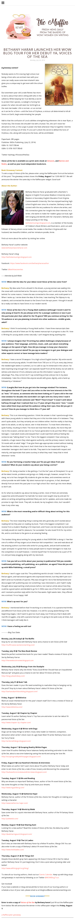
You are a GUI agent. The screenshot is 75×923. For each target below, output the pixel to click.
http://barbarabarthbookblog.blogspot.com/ (20, 691)
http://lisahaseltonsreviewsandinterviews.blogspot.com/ (24, 772)
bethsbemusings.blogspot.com (38, 223)
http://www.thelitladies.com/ (13, 849)
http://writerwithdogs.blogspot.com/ (16, 741)
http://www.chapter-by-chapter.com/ (16, 722)
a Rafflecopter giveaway (11, 915)
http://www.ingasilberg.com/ (13, 787)
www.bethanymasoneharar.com (14, 248)
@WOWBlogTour (52, 877)
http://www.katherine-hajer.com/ (15, 803)
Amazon (50, 161)
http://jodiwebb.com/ (10, 818)
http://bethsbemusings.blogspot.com (17, 257)
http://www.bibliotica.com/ (12, 707)
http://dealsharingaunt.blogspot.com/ (17, 834)
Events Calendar (45, 874)
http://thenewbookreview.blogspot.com (18, 660)
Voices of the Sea (28, 902)
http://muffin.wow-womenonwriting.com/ (18, 645)
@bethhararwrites (15, 269)
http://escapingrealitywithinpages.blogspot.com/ (21, 756)
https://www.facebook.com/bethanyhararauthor (29, 263)
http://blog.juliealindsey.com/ (13, 676)
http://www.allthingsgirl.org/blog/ (15, 868)
